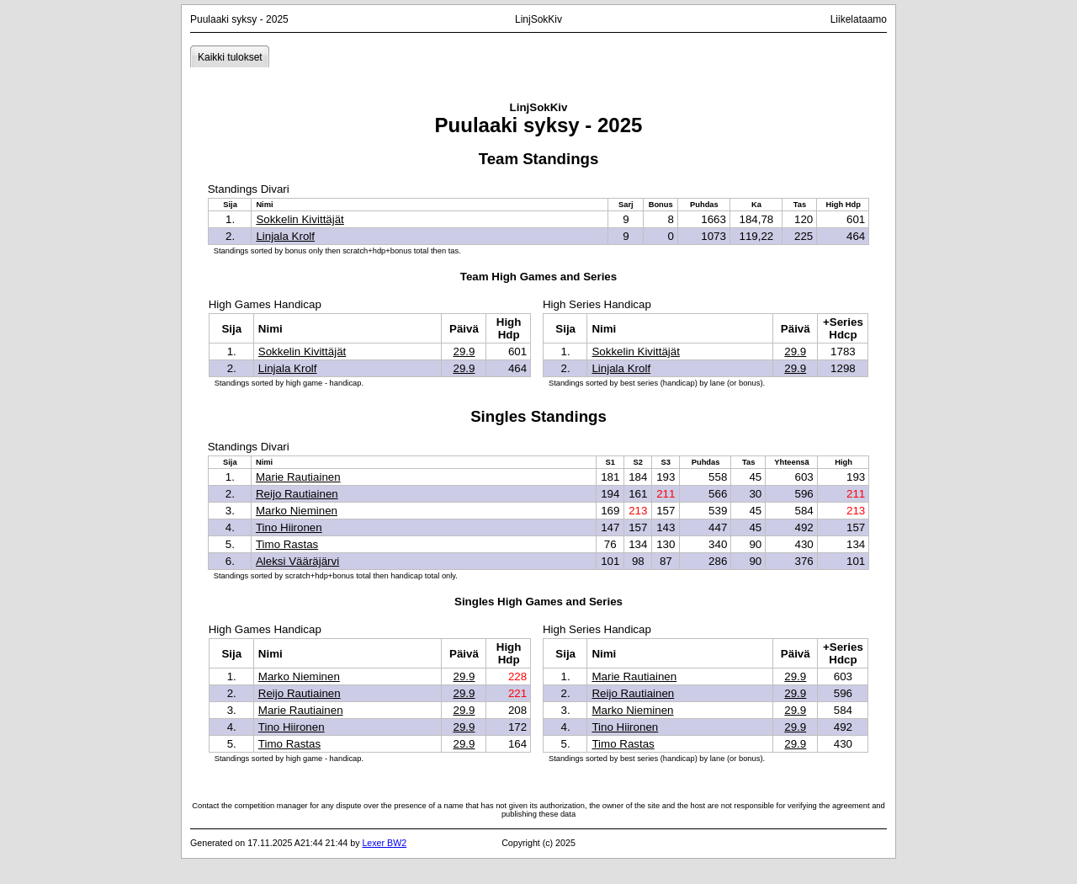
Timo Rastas (287, 544)
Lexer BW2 (384, 843)
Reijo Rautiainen (297, 493)
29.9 (464, 351)
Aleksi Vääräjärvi (297, 561)
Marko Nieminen (296, 510)
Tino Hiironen (289, 527)
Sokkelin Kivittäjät (299, 219)
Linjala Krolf (285, 236)
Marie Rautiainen (298, 477)
